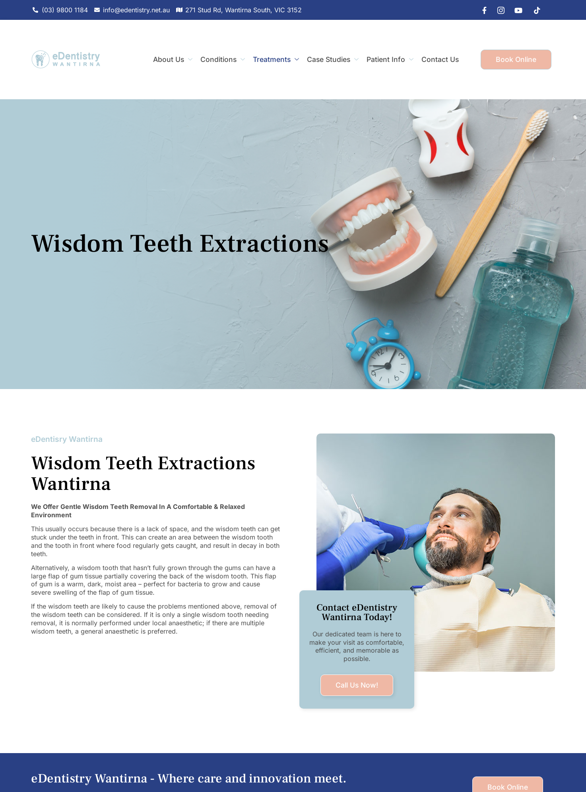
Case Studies (333, 59)
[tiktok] (534, 10)
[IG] (499, 10)
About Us (172, 59)
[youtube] (516, 10)
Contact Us (440, 59)
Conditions (222, 59)
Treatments (276, 59)
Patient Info (390, 59)
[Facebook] (481, 10)
